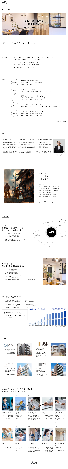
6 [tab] (53, 202)
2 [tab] (42, 202)
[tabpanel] (34, 186)
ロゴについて (60, 121)
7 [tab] (55, 202)
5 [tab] (50, 202)
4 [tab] (48, 202)
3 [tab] (45, 202)
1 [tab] (40, 202)
